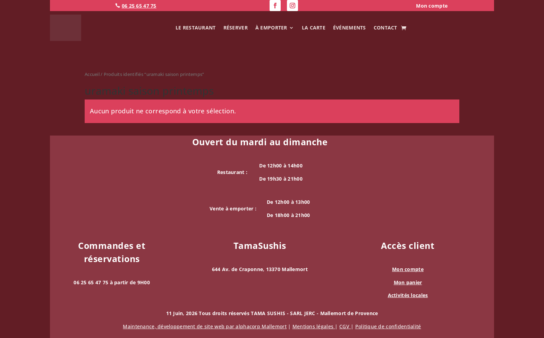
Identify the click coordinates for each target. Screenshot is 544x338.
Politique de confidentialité (388, 326)
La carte (313, 27)
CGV (345, 326)
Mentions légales (313, 326)
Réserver (235, 27)
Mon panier (408, 282)
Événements (349, 27)
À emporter (271, 27)
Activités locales (408, 295)
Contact (385, 27)
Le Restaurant (196, 27)
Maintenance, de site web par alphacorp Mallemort (204, 326)
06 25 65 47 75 (139, 5)
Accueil (92, 74)
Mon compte (408, 269)
